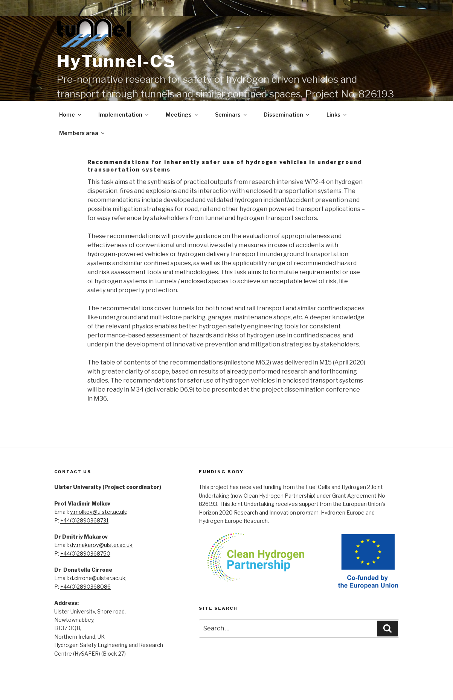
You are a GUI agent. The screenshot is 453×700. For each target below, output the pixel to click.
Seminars (231, 114)
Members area (82, 133)
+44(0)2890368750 (85, 553)
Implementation (123, 114)
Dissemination (287, 114)
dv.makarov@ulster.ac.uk (101, 545)
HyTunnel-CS (116, 61)
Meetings (182, 114)
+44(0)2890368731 (84, 520)
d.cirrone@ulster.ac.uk (97, 578)
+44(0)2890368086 (85, 586)
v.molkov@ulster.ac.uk (98, 512)
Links (337, 114)
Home (70, 114)
